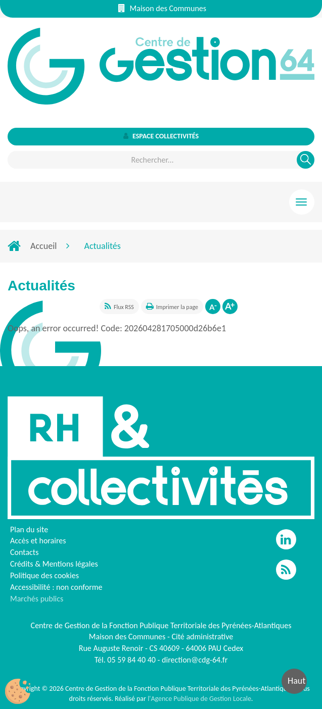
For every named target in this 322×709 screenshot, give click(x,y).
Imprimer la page (177, 307)
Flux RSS (124, 307)
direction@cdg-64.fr (194, 660)
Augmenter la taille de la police (230, 306)
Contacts (24, 552)
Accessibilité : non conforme (56, 587)
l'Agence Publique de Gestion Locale (199, 698)
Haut (296, 680)
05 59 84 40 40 (131, 660)
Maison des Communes (162, 8)
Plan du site (29, 529)
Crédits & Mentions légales (54, 564)
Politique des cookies (44, 575)
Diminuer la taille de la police (212, 306)
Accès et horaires (38, 540)
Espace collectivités (161, 136)
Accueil (43, 245)
